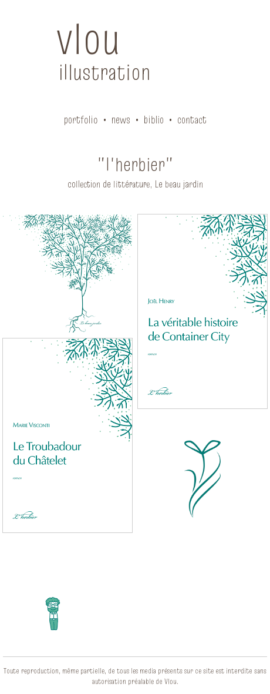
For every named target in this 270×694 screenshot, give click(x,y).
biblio (154, 119)
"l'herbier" (135, 164)
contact (192, 119)
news (121, 119)
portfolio (81, 119)
